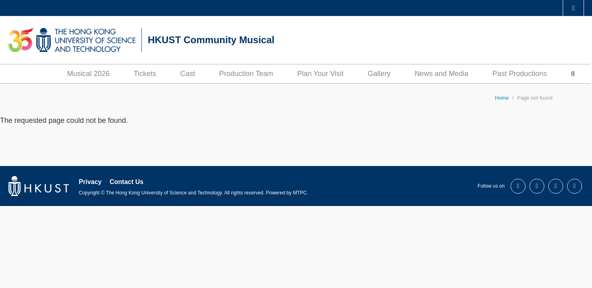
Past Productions (519, 74)
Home (502, 98)
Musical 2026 (88, 74)
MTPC (300, 193)
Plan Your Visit (320, 74)
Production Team (246, 74)
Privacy (90, 181)
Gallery (379, 74)
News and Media (441, 74)
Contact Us (126, 181)
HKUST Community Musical (211, 39)
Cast (187, 74)
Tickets (144, 74)
